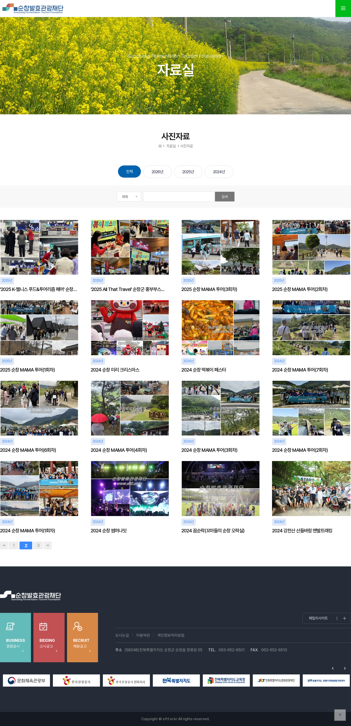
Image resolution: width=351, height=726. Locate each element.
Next (345, 668)
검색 (225, 197)
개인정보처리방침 (171, 635)
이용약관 (143, 635)
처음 (4, 545)
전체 (129, 171)
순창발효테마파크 (32, 8)
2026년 (157, 171)
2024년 (219, 171)
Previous (333, 668)
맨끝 (48, 545)
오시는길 (122, 635)
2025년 (188, 171)
